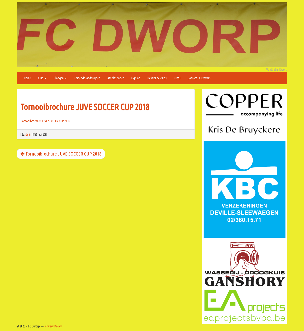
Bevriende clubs (157, 78)
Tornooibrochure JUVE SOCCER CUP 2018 (84, 107)
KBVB (177, 78)
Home (27, 78)
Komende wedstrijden (87, 78)
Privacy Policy (53, 326)
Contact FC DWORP (199, 78)
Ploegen (60, 78)
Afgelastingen (115, 78)
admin (27, 134)
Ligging (135, 78)
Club (42, 78)
